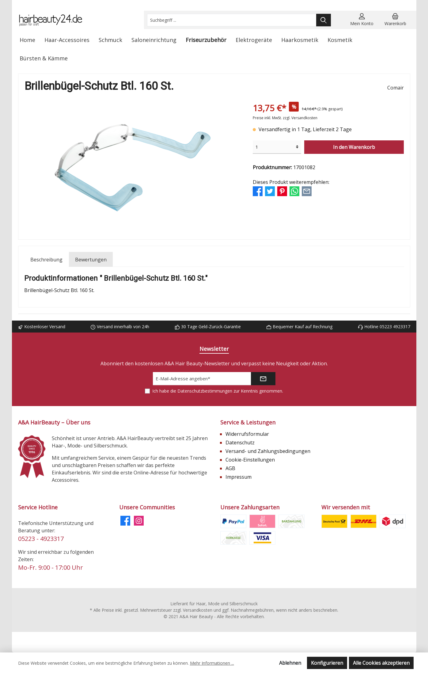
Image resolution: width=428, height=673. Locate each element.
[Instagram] (139, 521)
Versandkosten (197, 610)
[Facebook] (125, 521)
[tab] (46, 259)
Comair (395, 87)
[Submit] (263, 378)
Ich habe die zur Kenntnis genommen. (217, 391)
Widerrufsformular (247, 434)
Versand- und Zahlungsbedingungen (267, 451)
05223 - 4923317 (41, 538)
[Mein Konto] (361, 20)
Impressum (238, 476)
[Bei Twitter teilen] (270, 191)
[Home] (27, 40)
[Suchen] (323, 20)
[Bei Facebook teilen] (258, 191)
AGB (230, 468)
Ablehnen (290, 663)
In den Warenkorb (354, 147)
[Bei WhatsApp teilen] (294, 191)
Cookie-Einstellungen (250, 459)
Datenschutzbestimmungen (204, 391)
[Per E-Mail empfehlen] (307, 191)
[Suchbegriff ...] (231, 20)
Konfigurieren (327, 663)
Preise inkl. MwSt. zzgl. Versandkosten (285, 117)
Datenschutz (240, 442)
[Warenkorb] (395, 20)
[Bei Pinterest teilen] (282, 191)
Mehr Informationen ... (212, 663)
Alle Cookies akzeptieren (381, 663)
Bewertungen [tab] (91, 259)
